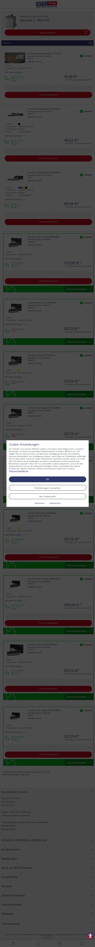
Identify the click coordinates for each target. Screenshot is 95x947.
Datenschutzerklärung (18, 471)
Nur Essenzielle (47, 496)
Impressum (39, 503)
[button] (90, 935)
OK (47, 479)
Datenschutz (54, 503)
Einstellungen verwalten (47, 488)
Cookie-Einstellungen (24, 444)
